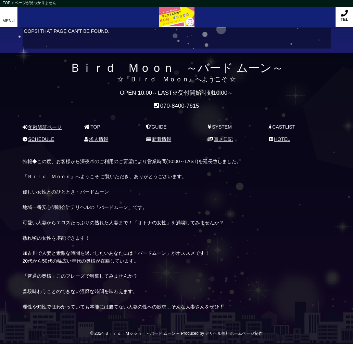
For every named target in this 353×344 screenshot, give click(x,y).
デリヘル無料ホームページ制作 (234, 333)
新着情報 (159, 139)
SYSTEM (219, 127)
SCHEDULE (38, 139)
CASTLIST (282, 127)
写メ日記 (220, 139)
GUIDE (156, 127)
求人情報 (96, 139)
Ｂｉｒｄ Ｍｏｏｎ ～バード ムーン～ (176, 13)
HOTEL (279, 139)
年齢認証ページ (42, 127)
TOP (92, 127)
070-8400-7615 (179, 106)
